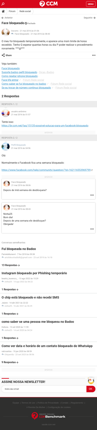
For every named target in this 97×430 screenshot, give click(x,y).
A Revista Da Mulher (35, 407)
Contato (65, 403)
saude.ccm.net (48, 424)
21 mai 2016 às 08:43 (40, 34)
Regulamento (77, 403)
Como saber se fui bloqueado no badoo (24, 83)
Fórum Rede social (33, 79)
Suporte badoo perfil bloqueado (19, 72)
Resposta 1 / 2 (9, 104)
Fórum (12, 11)
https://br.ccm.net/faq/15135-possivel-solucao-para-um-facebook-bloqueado (45, 125)
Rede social (25, 11)
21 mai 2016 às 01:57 (20, 114)
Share (9, 55)
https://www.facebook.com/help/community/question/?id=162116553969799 (46, 170)
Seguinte (88, 17)
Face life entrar (10, 79)
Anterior (9, 17)
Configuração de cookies (59, 407)
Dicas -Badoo (46, 72)
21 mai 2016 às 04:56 (20, 148)
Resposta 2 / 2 (9, 137)
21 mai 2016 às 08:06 (21, 185)
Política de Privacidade (48, 403)
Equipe (16, 403)
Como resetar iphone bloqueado (20, 76)
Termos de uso (28, 403)
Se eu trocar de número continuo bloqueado (26, 87)
